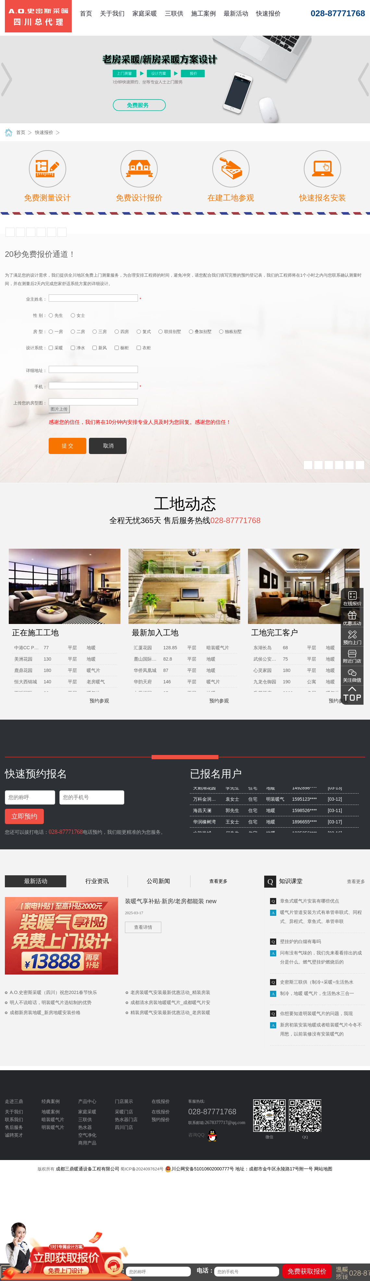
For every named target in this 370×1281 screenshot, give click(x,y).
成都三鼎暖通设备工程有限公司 (87, 1168)
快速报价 (268, 13)
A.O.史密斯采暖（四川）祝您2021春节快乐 (53, 992)
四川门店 (124, 1127)
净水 (78, 347)
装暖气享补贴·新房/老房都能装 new (170, 901)
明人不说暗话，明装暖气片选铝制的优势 (51, 1002)
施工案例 (203, 13)
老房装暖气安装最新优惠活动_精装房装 (170, 992)
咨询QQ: (203, 1134)
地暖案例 (51, 1111)
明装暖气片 (53, 1127)
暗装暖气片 (53, 1119)
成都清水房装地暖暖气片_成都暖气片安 (170, 1002)
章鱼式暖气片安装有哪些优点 (309, 901)
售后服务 (14, 1127)
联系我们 (14, 1119)
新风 (99, 347)
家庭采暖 (144, 13)
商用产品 (87, 1143)
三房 (99, 331)
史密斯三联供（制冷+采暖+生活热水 (316, 982)
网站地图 (323, 1168)
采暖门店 (124, 1111)
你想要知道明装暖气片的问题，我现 (316, 1013)
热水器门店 (126, 1119)
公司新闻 (158, 881)
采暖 (56, 347)
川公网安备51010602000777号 (199, 1168)
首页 (86, 13)
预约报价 (161, 1119)
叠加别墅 (200, 331)
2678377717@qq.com (225, 1122)
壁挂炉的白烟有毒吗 (300, 941)
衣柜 (144, 347)
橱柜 (122, 347)
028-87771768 (66, 832)
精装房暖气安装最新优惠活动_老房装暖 (170, 1012)
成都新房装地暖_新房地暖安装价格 (45, 1012)
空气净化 (87, 1135)
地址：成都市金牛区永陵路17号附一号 (274, 1168)
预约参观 (96, 700)
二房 (78, 331)
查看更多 (218, 881)
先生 (56, 315)
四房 (122, 331)
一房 (56, 331)
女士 (78, 315)
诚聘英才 (14, 1135)
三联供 (174, 13)
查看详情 (143, 927)
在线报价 (161, 1111)
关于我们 (112, 13)
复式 (144, 331)
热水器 (85, 1127)
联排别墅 (169, 331)
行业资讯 (97, 881)
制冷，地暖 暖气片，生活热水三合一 (317, 993)
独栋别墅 (230, 331)
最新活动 (236, 13)
